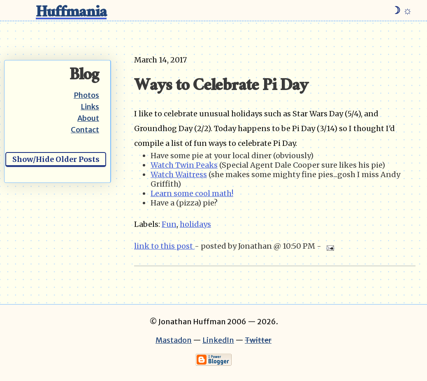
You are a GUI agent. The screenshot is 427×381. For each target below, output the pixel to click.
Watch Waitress (179, 174)
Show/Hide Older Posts (56, 159)
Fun (169, 224)
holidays (195, 224)
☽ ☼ (401, 10)
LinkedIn (218, 340)
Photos (86, 95)
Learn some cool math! (192, 193)
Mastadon (173, 340)
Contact (85, 129)
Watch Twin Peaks (184, 165)
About (88, 118)
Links (90, 106)
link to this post (164, 246)
